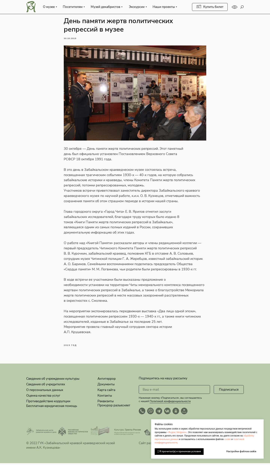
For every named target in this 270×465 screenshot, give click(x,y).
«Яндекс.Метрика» (177, 432)
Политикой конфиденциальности (170, 403)
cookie (227, 439)
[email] (174, 391)
